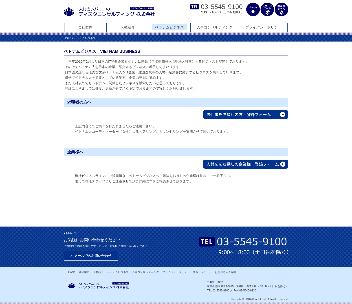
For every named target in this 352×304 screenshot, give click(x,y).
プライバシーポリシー (263, 27)
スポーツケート (202, 272)
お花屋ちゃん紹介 (225, 272)
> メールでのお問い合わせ (90, 256)
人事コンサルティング (215, 27)
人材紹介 (127, 27)
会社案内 (85, 27)
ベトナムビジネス (169, 27)
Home (67, 38)
